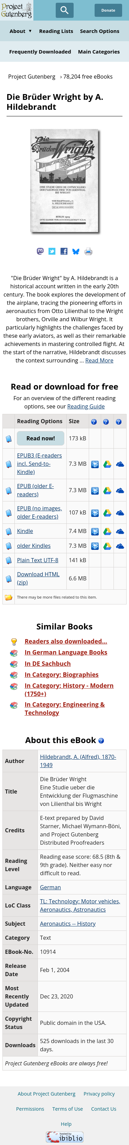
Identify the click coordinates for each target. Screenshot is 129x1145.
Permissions (30, 1109)
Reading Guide (86, 406)
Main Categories (99, 51)
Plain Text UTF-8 (37, 560)
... (96, 360)
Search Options (99, 30)
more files (52, 597)
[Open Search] (65, 10)
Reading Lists (56, 30)
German (50, 887)
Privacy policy (99, 1093)
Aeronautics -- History (68, 923)
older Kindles (34, 546)
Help (66, 1124)
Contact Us (103, 1109)
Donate (108, 10)
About (21, 31)
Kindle (25, 531)
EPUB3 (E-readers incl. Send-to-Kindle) (39, 464)
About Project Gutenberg (46, 1093)
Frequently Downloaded (40, 51)
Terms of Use (67, 1109)
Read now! (40, 438)
